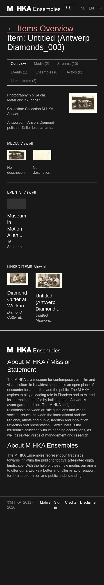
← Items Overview (40, 28)
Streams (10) (67, 64)
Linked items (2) (23, 81)
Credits (71, 502)
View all (26, 143)
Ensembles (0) (47, 72)
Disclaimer (88, 502)
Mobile (45, 502)
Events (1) (19, 72)
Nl (83, 8)
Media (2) (41, 64)
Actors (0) (74, 72)
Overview (18, 64)
